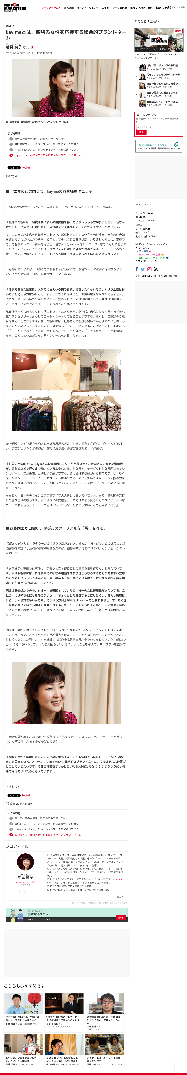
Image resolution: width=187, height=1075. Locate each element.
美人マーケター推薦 (151, 254)
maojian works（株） (25, 884)
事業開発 (14, 122)
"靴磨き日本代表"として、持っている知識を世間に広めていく (63, 1020)
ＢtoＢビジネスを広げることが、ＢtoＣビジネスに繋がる (62, 1061)
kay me (118, 881)
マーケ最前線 (120, 7)
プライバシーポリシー (147, 261)
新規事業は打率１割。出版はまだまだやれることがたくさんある (103, 1021)
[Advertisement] (67, 955)
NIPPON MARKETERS (18, 7)
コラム (105, 7)
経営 (34, 122)
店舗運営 (25, 122)
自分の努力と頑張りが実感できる (164, 83)
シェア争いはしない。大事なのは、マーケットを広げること (22, 1020)
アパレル (63, 122)
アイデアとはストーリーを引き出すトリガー (103, 1061)
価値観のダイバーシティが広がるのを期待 (164, 102)
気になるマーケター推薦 (153, 257)
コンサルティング (47, 122)
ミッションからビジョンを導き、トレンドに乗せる (21, 1061)
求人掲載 (145, 251)
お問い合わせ (142, 247)
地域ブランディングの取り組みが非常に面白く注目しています (164, 65)
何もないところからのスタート (163, 74)
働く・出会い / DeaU (159, 7)
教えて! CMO (137, 7)
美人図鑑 (69, 7)
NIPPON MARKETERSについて (151, 243)
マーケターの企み (51, 7)
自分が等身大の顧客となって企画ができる (164, 92)
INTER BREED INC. (147, 275)
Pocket (26, 169)
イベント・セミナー (88, 7)
